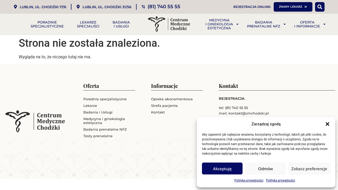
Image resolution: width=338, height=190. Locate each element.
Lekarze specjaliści (88, 24)
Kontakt (158, 112)
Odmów (265, 168)
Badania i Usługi (121, 24)
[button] (327, 124)
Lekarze (90, 105)
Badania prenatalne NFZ (266, 24)
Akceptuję (222, 168)
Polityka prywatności (248, 180)
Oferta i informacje (310, 24)
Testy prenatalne (98, 136)
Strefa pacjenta (164, 105)
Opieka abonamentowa (172, 99)
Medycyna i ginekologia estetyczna (222, 24)
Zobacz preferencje (309, 168)
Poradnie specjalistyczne (47, 24)
